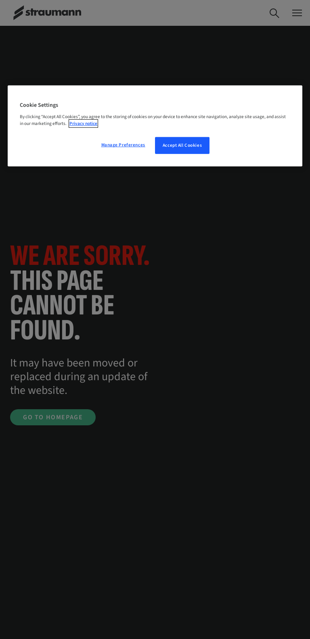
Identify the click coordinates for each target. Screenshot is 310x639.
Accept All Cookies (182, 145)
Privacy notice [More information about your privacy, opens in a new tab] (83, 123)
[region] (155, 126)
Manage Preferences (123, 145)
